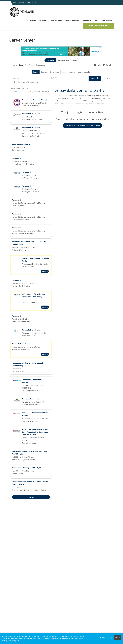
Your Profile (29, 65)
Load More (31, 497)
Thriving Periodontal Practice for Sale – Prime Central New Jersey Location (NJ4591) (35, 432)
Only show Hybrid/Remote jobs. (26, 82)
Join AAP (21, 3)
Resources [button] (40, 65)
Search (35, 72)
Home (14, 65)
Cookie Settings (106, 637)
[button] (106, 78)
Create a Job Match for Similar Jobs (82, 125)
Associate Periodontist (31, 114)
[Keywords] (30, 78)
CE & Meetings (56, 20)
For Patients (107, 20)
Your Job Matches (68, 72)
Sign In (107, 65)
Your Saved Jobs (84, 72)
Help (97, 65)
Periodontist (17, 158)
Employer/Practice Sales (67, 60)
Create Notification (42, 91)
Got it (117, 637)
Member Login (31, 3)
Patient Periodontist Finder (98, 26)
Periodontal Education (91, 20)
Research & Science (72, 20)
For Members (31, 20)
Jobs (21, 65)
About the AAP (10, 3)
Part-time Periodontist (31, 399)
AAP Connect (43, 20)
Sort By (14, 91)
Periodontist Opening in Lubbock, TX (26, 468)
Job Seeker (50, 60)
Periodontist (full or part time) (34, 100)
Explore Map (54, 72)
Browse (44, 72)
